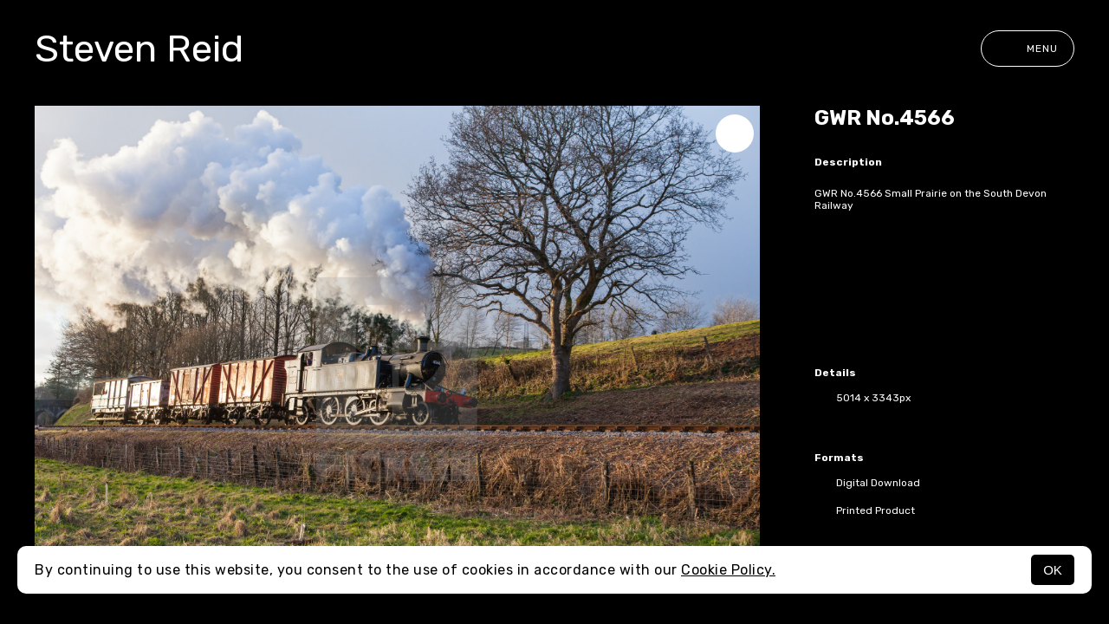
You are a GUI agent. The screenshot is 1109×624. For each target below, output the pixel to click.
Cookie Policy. (728, 570)
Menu (1027, 48)
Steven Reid (139, 48)
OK (1052, 569)
